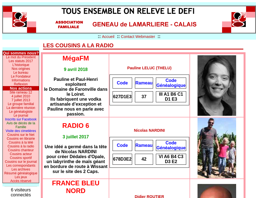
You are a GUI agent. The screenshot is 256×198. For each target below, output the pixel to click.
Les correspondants (20, 165)
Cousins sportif (21, 158)
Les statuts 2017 (21, 61)
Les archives (21, 169)
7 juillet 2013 (21, 100)
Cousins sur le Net (20, 135)
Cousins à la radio (20, 146)
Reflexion (21, 84)
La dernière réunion (20, 108)
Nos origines (21, 69)
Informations (21, 80)
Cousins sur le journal (21, 162)
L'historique (20, 65)
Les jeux (21, 177)
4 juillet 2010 (21, 96)
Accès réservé (20, 181)
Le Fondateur (21, 76)
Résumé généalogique (20, 173)
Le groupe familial (21, 104)
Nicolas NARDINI (149, 130)
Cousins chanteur (21, 150)
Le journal (21, 115)
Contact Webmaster (138, 36)
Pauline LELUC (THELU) (149, 68)
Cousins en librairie (21, 139)
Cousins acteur (21, 154)
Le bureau (20, 73)
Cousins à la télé (21, 142)
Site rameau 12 (21, 92)
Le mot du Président (21, 57)
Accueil (108, 36)
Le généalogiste (21, 112)
